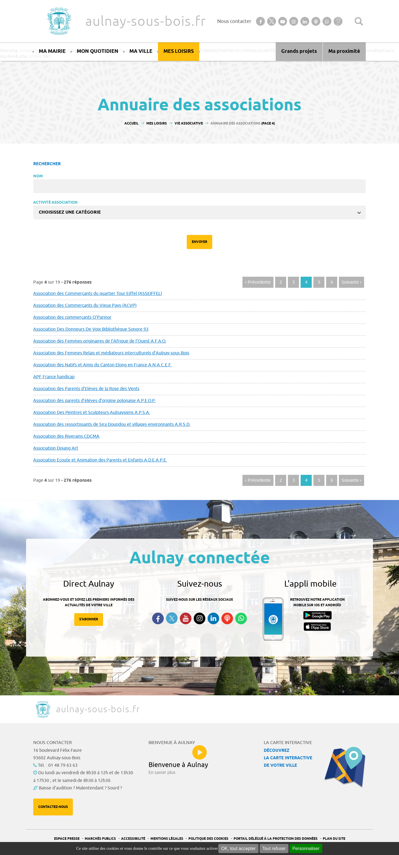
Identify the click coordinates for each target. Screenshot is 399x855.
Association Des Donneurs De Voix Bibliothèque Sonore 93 (91, 329)
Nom (38, 176)
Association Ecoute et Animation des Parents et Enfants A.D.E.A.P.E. (100, 460)
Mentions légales (166, 838)
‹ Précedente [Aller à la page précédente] (258, 282)
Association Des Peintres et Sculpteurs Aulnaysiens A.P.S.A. (91, 412)
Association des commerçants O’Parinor (72, 317)
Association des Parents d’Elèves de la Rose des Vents (86, 389)
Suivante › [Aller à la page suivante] (351, 282)
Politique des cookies (208, 838)
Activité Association (55, 202)
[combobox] (199, 212)
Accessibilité (133, 838)
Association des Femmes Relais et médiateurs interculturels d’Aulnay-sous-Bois (111, 353)
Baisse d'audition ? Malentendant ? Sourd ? (80, 788)
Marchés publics (100, 838)
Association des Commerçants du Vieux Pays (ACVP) (85, 305)
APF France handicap (54, 377)
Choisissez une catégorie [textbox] (70, 212)
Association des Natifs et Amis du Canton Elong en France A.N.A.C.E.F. (102, 365)
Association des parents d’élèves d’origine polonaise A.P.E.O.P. (94, 400)
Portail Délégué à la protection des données (276, 838)
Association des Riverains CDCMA (66, 436)
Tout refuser (274, 848)
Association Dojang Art (55, 448)
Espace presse (67, 838)
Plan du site (334, 838)
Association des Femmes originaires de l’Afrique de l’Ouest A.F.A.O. (99, 341)
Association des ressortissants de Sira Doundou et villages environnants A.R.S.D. (111, 424)
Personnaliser (305, 848)
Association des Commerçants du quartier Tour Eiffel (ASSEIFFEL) (97, 293)
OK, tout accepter (238, 848)
